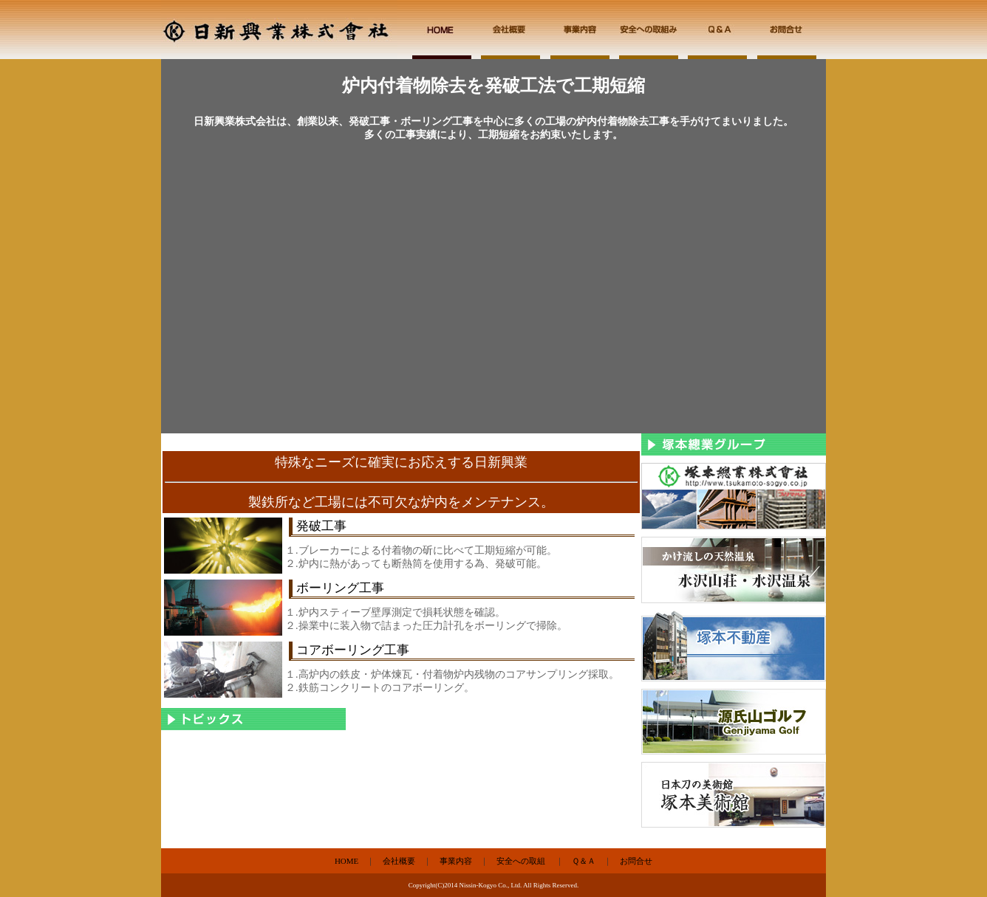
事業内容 (456, 860)
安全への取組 (520, 860)
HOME (346, 860)
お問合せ (636, 860)
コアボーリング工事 (352, 650)
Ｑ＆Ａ (583, 860)
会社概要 (399, 860)
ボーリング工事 (340, 588)
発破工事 (321, 526)
